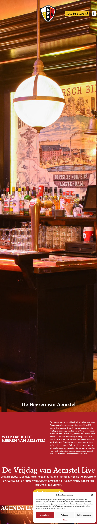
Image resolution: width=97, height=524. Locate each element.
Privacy (65, 520)
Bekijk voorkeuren (84, 515)
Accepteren (44, 515)
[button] (92, 495)
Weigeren (64, 515)
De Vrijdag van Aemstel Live (48, 470)
